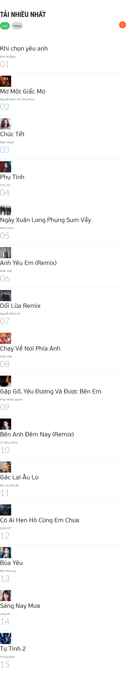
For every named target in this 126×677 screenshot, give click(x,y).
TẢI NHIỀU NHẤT (23, 14)
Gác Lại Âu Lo (19, 477)
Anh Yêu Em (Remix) (28, 262)
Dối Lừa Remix (20, 305)
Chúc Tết (12, 133)
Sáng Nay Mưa (20, 605)
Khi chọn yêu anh (24, 48)
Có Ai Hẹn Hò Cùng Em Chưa (39, 520)
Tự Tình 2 (13, 648)
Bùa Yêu (11, 562)
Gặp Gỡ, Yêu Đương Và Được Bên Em (50, 391)
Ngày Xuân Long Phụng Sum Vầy (45, 219)
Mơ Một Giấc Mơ (22, 91)
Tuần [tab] (5, 26)
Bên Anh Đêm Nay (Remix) (37, 434)
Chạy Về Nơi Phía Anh (30, 348)
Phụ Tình (12, 176)
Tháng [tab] (17, 26)
